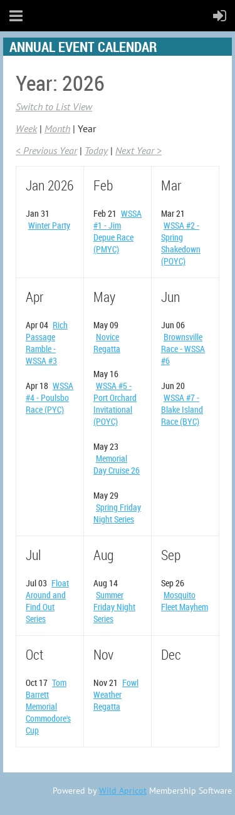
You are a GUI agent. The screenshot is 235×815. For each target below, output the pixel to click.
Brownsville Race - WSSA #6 (183, 348)
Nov (103, 654)
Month (57, 128)
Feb (103, 185)
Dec (171, 654)
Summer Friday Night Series (114, 607)
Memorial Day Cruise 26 (116, 464)
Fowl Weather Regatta (115, 694)
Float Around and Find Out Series (47, 601)
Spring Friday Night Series (117, 513)
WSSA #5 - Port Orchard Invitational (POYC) (115, 403)
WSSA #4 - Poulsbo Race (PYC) (49, 397)
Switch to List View (54, 106)
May (104, 297)
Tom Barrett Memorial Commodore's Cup (48, 706)
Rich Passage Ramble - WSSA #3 (47, 342)
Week (26, 128)
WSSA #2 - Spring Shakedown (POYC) (181, 243)
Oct (34, 654)
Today (96, 150)
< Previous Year (46, 150)
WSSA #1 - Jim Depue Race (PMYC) (117, 231)
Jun (170, 297)
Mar (171, 185)
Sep (170, 555)
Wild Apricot (123, 790)
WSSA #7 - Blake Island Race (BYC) (182, 409)
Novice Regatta (106, 343)
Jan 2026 (49, 185)
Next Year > (138, 150)
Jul (33, 555)
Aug (103, 555)
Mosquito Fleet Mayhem (184, 601)
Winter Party (49, 225)
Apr (34, 297)
